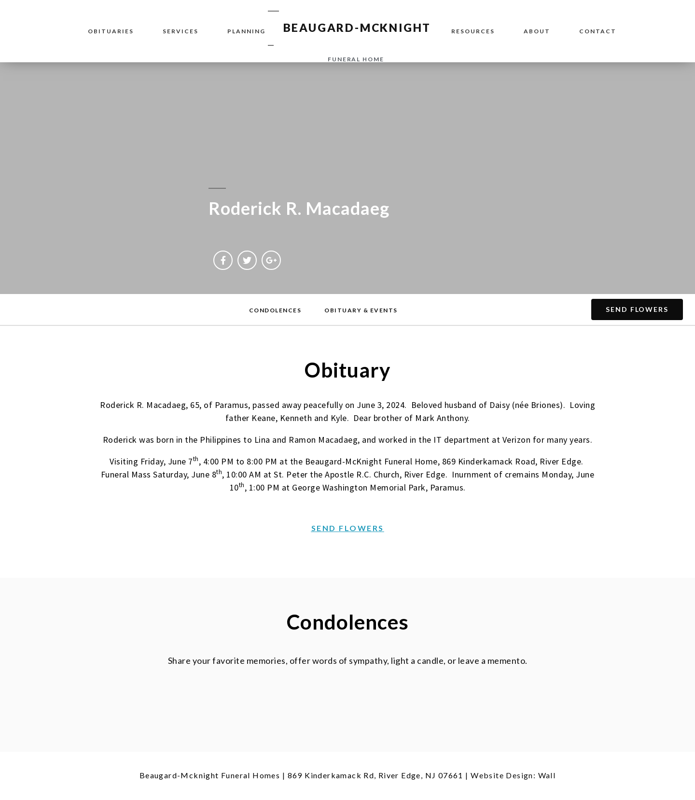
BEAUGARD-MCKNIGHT (357, 27)
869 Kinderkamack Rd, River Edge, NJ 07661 (375, 775)
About (537, 31)
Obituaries (111, 31)
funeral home (356, 59)
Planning (246, 31)
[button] (275, 310)
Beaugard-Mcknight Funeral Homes (209, 775)
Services (180, 31)
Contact (597, 31)
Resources (473, 31)
